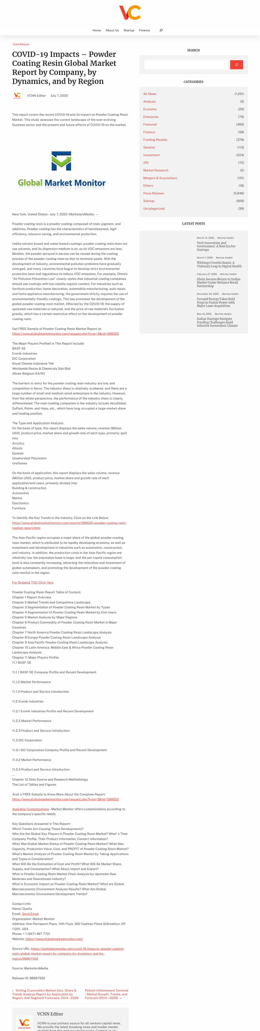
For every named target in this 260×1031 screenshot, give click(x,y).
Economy (183, 109)
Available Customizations (30, 735)
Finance (182, 132)
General (182, 147)
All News (183, 94)
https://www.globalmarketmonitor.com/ (54, 854)
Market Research (189, 170)
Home (97, 30)
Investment (185, 155)
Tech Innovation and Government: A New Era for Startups (220, 247)
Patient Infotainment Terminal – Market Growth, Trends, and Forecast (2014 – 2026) (133, 904)
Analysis (183, 101)
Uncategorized (187, 208)
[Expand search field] (161, 30)
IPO (179, 163)
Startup (182, 201)
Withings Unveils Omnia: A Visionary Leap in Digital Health (220, 268)
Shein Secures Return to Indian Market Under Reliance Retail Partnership (220, 291)
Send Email (30, 834)
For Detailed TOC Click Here (33, 518)
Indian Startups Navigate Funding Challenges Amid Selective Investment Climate (221, 344)
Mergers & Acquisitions (194, 178)
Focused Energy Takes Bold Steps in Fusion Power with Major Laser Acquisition (220, 319)
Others (182, 185)
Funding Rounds (189, 140)
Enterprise (184, 117)
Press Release (21, 44)
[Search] (236, 64)
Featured (183, 124)
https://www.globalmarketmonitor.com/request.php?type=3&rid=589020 (65, 305)
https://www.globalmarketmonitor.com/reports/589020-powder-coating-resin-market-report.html (83, 474)
